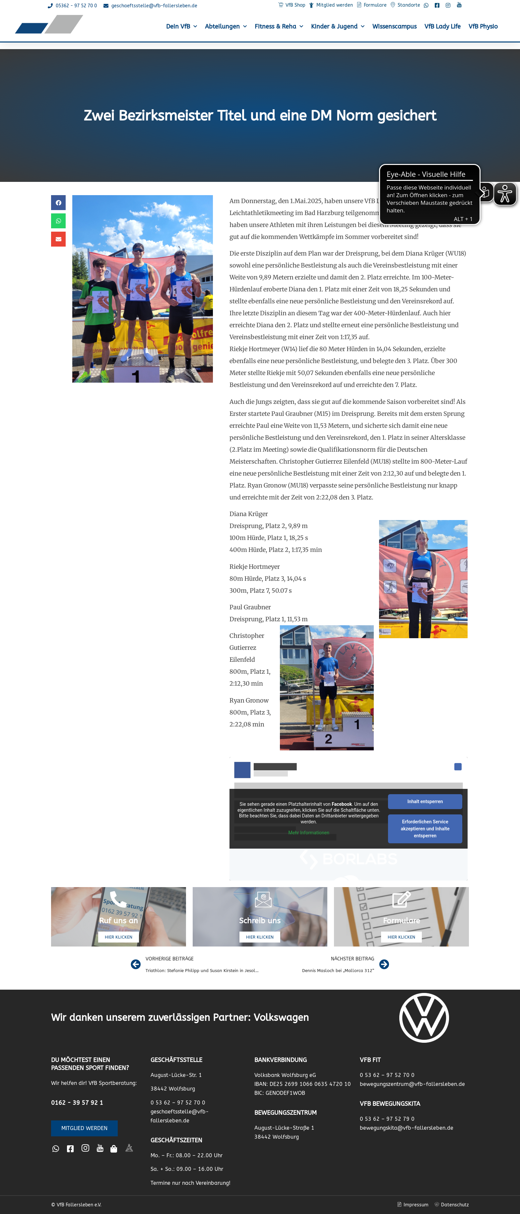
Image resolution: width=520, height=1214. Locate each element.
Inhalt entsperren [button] (425, 801)
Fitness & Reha (279, 26)
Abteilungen (226, 26)
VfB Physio (483, 26)
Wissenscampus (394, 26)
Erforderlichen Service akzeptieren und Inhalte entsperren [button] (425, 828)
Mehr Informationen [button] (309, 833)
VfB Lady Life (442, 26)
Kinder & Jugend (337, 26)
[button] (58, 202)
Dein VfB (181, 26)
